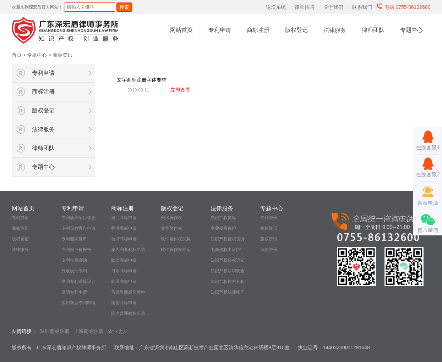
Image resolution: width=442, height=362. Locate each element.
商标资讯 (62, 55)
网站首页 (181, 30)
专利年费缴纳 (74, 260)
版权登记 (296, 30)
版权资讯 (268, 238)
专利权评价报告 (76, 249)
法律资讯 (268, 249)
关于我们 (333, 7)
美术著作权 (171, 217)
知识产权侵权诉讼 (228, 260)
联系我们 (362, 7)
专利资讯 (268, 217)
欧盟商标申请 (124, 260)
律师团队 (373, 30)
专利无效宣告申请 (78, 228)
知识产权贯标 (223, 217)
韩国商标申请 (124, 281)
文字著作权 (171, 228)
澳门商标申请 (124, 217)
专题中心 (411, 30)
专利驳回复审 (74, 238)
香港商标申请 (124, 228)
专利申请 (219, 30)
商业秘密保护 (223, 228)
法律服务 (334, 30)
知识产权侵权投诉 (228, 238)
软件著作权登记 (176, 249)
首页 (17, 55)
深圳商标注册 (55, 331)
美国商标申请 (124, 302)
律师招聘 (305, 7)
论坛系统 (276, 7)
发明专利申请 (74, 292)
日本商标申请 (124, 270)
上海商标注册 (89, 331)
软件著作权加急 (176, 238)
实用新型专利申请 (78, 302)
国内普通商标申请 (128, 313)
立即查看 (180, 90)
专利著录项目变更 (78, 217)
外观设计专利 (74, 270)
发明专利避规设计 (78, 281)
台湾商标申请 (124, 238)
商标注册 (258, 30)
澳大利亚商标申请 (128, 249)
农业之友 (118, 331)
